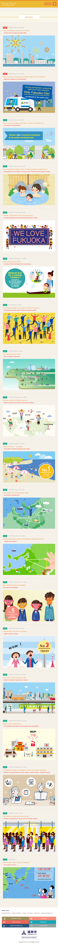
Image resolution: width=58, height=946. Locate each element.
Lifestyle (44, 918)
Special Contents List (47, 913)
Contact (30, 913)
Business (43, 922)
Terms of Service (16, 913)
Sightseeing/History (16, 925)
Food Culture (16, 922)
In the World (43, 925)
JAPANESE (48, 3)
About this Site (6, 913)
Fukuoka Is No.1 (16, 918)
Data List (37, 913)
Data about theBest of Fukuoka (8, 5)
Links (24, 913)
